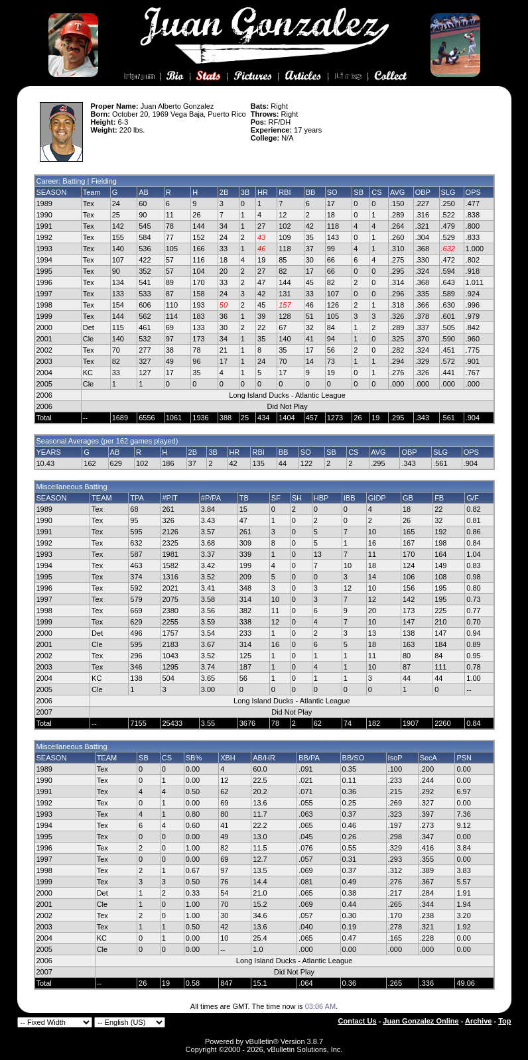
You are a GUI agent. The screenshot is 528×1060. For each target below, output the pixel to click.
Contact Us (357, 1021)
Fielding (104, 181)
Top (504, 1021)
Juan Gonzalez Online (420, 1021)
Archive (478, 1021)
